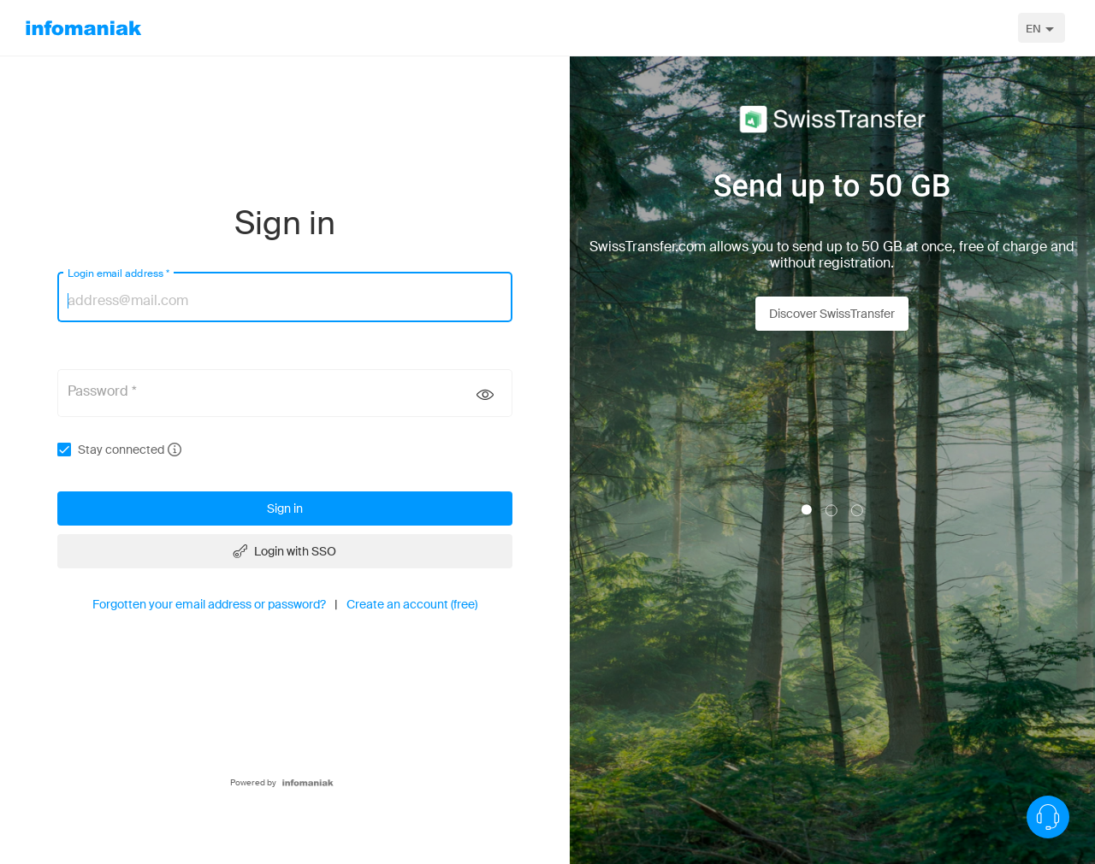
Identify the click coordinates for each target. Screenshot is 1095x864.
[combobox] (1041, 28)
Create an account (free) (411, 604)
